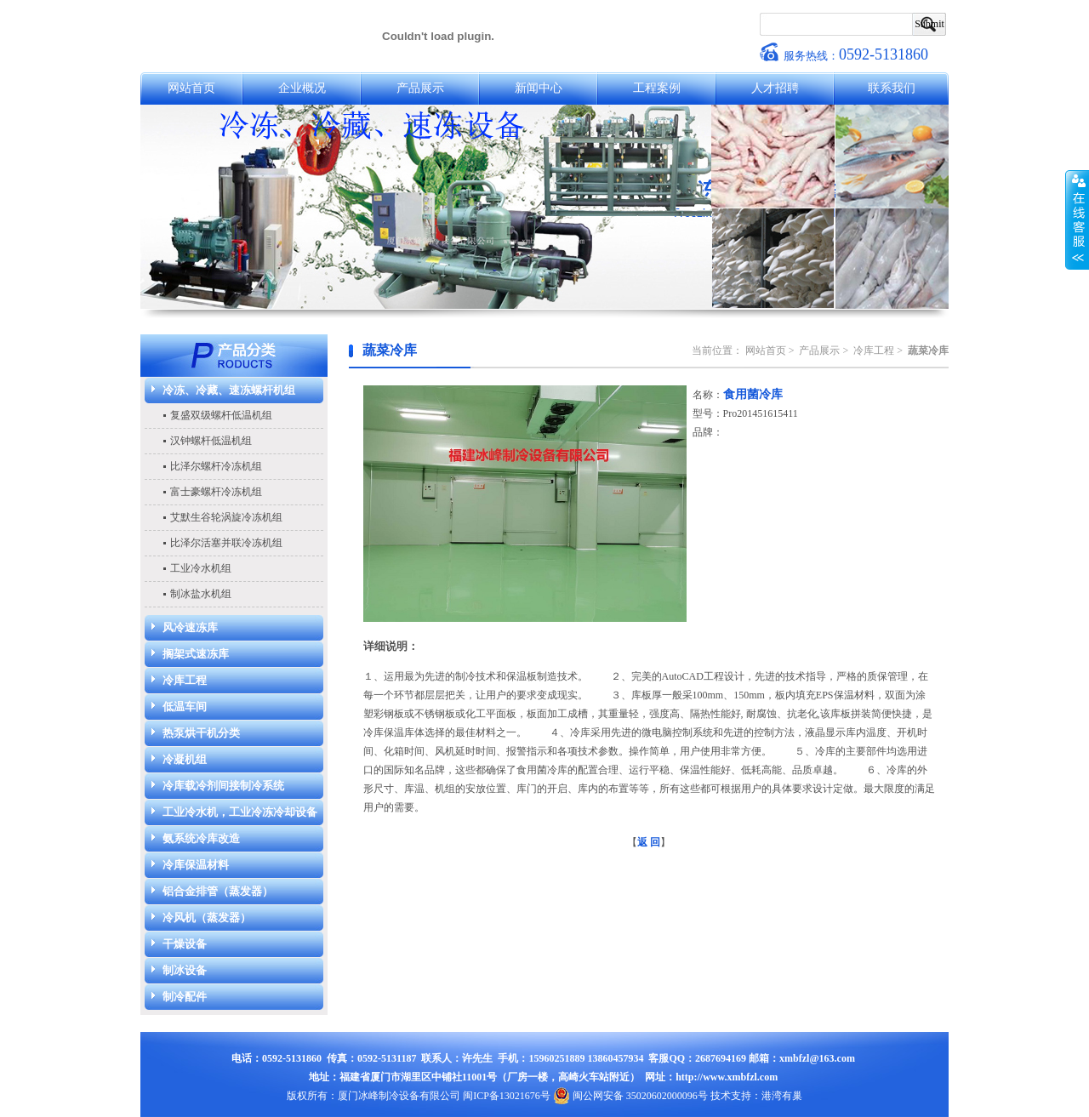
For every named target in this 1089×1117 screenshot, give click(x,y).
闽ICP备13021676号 (506, 1096)
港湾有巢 (781, 1096)
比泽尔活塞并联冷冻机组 (226, 543)
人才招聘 (775, 88)
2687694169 (720, 1058)
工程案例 (657, 88)
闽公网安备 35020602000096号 (630, 1095)
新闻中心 (538, 88)
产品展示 (420, 88)
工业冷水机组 (200, 568)
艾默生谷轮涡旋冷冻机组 (226, 517)
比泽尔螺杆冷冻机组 (216, 466)
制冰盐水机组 (200, 594)
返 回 (648, 842)
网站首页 (191, 88)
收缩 (1077, 220)
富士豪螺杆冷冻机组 (216, 492)
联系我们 (891, 88)
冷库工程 (873, 350)
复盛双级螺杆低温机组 (221, 415)
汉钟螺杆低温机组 (211, 441)
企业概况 (302, 88)
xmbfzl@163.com (817, 1058)
